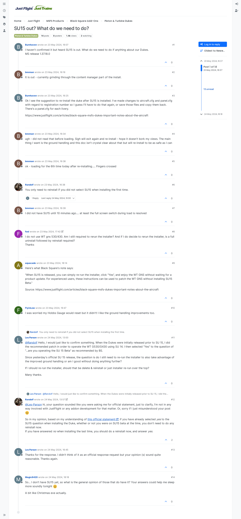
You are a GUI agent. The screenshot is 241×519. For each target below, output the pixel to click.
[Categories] (4, 4)
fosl (27, 231)
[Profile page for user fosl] (18, 234)
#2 (173, 72)
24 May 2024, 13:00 (58, 337)
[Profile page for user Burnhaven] (18, 47)
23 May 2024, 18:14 (57, 263)
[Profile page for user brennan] (18, 74)
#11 (173, 337)
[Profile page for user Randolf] (18, 187)
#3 (173, 95)
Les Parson (31, 337)
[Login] (237, 4)
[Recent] (4, 10)
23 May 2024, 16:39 (55, 208)
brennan (29, 72)
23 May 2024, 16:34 (55, 133)
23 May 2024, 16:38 (55, 161)
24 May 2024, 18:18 (59, 477)
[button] (4, 515)
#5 (173, 161)
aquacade (30, 263)
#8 (173, 231)
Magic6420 (31, 477)
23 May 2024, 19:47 (56, 308)
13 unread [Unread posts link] (209, 89)
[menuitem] (237, 4)
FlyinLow (30, 308)
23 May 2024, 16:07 (58, 44)
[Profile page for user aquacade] (18, 265)
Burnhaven (31, 44)
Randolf (29, 184)
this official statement (103, 419)
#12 (173, 399)
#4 (173, 133)
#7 (173, 208)
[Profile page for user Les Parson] (18, 340)
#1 (173, 44)
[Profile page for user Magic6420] (18, 479)
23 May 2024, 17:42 (50, 231)
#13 (173, 449)
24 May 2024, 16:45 (58, 449)
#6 (173, 184)
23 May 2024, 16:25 (58, 95)
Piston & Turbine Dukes (26, 35)
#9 (173, 263)
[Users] (4, 30)
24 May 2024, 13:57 (54, 399)
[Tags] (4, 17)
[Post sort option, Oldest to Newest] (212, 50)
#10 (173, 308)
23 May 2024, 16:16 (55, 72)
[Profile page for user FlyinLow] (18, 310)
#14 (173, 477)
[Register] (237, 10)
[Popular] (4, 24)
